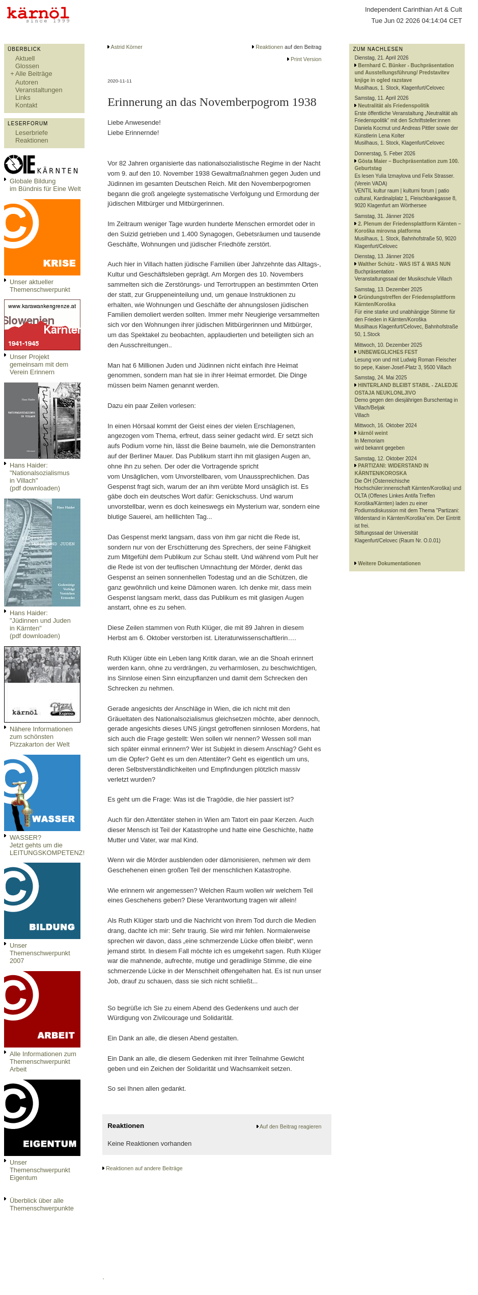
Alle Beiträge (33, 73)
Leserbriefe (31, 132)
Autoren (26, 82)
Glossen (27, 66)
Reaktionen (31, 140)
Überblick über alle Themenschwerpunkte (42, 1204)
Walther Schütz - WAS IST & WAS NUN (404, 264)
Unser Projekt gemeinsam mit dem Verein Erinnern (39, 364)
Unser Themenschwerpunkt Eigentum (40, 1170)
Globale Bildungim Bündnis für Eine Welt (45, 184)
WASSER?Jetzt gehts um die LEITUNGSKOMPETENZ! (47, 845)
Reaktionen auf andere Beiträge (144, 1168)
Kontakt (26, 105)
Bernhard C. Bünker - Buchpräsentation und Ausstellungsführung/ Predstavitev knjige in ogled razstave (404, 73)
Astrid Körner (127, 47)
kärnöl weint (372, 433)
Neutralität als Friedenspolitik (393, 105)
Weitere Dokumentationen (389, 563)
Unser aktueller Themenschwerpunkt (40, 285)
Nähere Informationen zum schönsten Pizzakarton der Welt (41, 736)
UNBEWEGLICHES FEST (387, 352)
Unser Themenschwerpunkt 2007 (40, 953)
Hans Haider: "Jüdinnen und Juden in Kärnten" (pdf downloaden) (40, 624)
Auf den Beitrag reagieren (290, 1126)
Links (23, 97)
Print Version (306, 59)
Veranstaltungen (39, 90)
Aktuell (25, 58)
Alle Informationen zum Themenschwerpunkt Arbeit (43, 1061)
